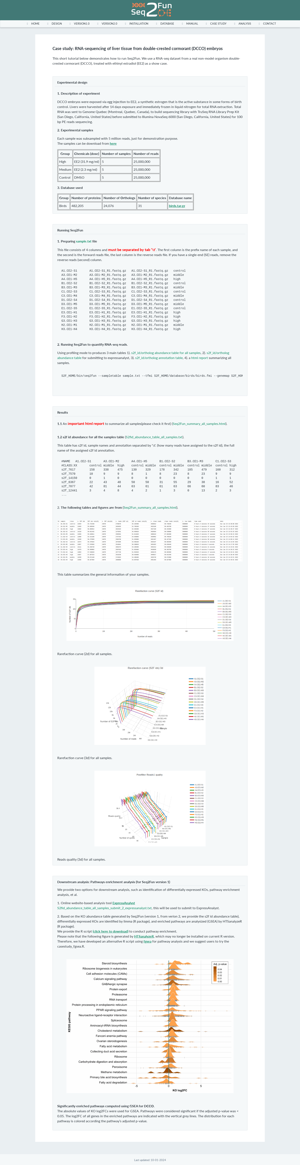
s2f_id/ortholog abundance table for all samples (166, 353)
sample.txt (83, 241)
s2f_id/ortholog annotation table (159, 358)
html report (199, 358)
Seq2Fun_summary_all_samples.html (199, 424)
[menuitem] (32, 23)
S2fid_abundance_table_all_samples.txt (154, 437)
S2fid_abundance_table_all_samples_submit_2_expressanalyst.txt (104, 908)
